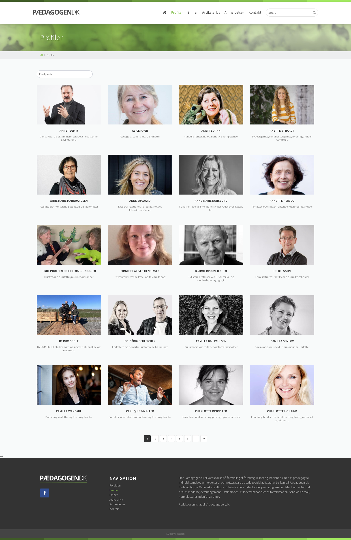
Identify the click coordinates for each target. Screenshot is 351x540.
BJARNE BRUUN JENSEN (211, 271)
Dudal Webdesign (175, 533)
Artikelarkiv (204, 12)
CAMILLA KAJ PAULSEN (211, 341)
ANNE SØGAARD (140, 201)
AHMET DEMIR (69, 131)
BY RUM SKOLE (69, 341)
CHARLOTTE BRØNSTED (211, 411)
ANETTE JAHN (210, 131)
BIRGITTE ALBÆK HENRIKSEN (140, 271)
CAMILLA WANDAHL (69, 411)
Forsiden (115, 485)
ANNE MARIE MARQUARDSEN (69, 201)
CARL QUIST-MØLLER (140, 411)
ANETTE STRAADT (282, 131)
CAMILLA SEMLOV (282, 341)
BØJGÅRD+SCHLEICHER (140, 341)
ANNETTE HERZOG (282, 201)
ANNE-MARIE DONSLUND (211, 201)
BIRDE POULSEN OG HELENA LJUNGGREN (68, 271)
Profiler (169, 12)
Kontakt (247, 12)
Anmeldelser (227, 12)
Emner (185, 12)
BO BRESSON (282, 271)
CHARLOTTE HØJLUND (282, 411)
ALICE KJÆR (140, 131)
